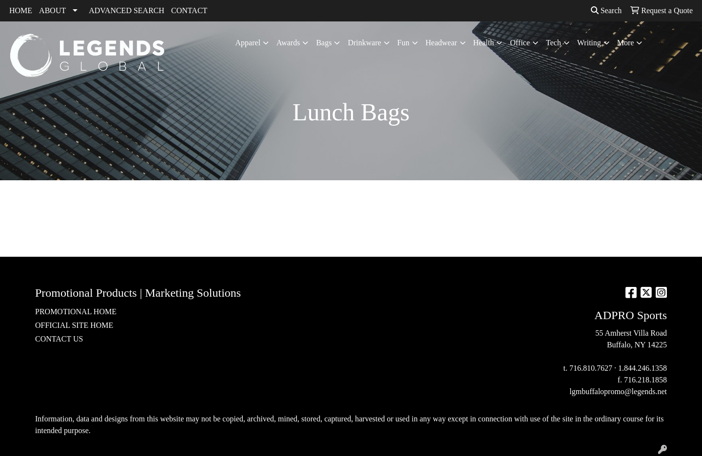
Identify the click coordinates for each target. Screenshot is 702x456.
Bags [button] (324, 42)
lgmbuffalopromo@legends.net (618, 391)
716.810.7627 (590, 368)
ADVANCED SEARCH (126, 10)
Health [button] (483, 42)
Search (606, 10)
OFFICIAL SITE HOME (74, 325)
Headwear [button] (441, 42)
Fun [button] (403, 42)
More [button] (625, 42)
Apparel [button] (248, 42)
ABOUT (52, 10)
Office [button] (520, 42)
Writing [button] (589, 42)
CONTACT (189, 10)
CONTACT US (59, 339)
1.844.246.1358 (642, 368)
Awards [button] (288, 42)
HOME (20, 10)
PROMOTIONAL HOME (76, 311)
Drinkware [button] (364, 42)
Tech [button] (553, 42)
